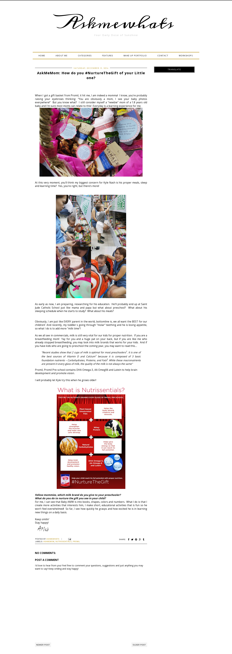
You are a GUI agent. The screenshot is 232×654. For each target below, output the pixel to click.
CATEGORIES (85, 55)
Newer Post (43, 645)
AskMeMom (49, 541)
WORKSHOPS (186, 55)
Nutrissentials (64, 541)
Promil (76, 541)
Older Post (139, 645)
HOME (42, 55)
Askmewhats (116, 23)
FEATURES (107, 55)
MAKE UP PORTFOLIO (135, 55)
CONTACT (162, 55)
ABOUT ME (61, 55)
